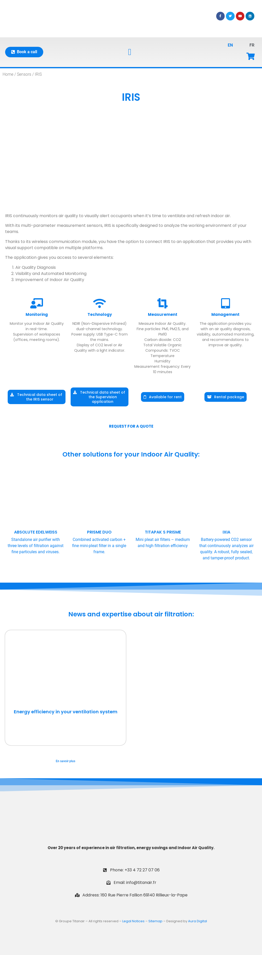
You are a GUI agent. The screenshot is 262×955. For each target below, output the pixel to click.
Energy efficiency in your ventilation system (65, 711)
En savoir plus (65, 761)
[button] (130, 52)
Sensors (24, 74)
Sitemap (155, 921)
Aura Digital (197, 921)
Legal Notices (133, 921)
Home (8, 74)
